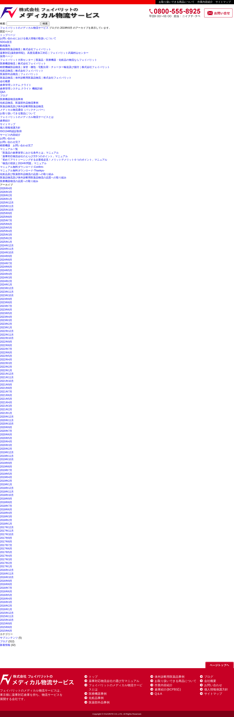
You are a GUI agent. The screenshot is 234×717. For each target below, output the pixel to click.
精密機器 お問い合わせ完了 (16, 145)
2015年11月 (7, 616)
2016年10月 (7, 577)
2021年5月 (6, 398)
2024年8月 (6, 259)
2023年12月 (7, 288)
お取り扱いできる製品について (18, 113)
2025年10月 (7, 209)
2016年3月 (6, 602)
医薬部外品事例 (99, 702)
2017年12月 (7, 527)
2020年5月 (6, 438)
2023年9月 (6, 299)
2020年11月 (7, 420)
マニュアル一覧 (9, 149)
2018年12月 (7, 488)
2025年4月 (6, 231)
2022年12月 (7, 331)
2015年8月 (6, 627)
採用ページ (6, 56)
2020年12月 (7, 416)
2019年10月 (7, 459)
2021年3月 (6, 405)
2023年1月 (6, 327)
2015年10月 (7, 619)
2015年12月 (7, 612)
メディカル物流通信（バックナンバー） (23, 109)
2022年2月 (6, 366)
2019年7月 (6, 470)
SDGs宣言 (6, 42)
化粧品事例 (96, 698)
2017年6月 (6, 548)
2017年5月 (6, 552)
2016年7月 (6, 587)
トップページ (7, 35)
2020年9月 (6, 427)
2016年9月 (6, 580)
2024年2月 (6, 281)
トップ (93, 676)
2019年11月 (7, 455)
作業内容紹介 (205, 1)
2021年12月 (7, 373)
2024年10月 (7, 252)
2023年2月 (6, 323)
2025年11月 (7, 206)
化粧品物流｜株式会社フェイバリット (21, 70)
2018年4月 (6, 512)
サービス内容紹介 (10, 134)
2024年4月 (6, 273)
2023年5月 (6, 313)
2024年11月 (7, 248)
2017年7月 (6, 545)
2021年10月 (7, 381)
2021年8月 (6, 388)
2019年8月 (6, 466)
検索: (3, 23)
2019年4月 (6, 477)
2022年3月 (6, 363)
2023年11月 (7, 291)
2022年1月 (6, 370)
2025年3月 (6, 234)
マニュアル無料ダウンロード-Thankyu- (22, 170)
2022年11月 (7, 334)
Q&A (2, 91)
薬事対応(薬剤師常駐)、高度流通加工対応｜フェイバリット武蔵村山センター (44, 52)
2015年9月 (6, 623)
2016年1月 (6, 609)
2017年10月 (7, 534)
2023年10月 (7, 295)
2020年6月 (6, 434)
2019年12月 (7, 452)
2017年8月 (6, 541)
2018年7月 (6, 505)
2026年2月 (6, 195)
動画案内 (5, 45)
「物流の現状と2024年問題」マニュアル (23, 163)
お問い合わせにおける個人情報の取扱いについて (28, 38)
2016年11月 (7, 573)
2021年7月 (6, 391)
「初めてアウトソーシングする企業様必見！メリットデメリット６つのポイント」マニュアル (53, 159)
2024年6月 (6, 266)
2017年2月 (6, 563)
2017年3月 (6, 559)
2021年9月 (6, 384)
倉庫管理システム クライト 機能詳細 (21, 88)
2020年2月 (6, 448)
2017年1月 (6, 566)
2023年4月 (6, 316)
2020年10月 (7, 423)
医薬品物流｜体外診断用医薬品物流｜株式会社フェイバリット (35, 77)
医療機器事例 (98, 693)
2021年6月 (6, 395)
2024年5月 (6, 270)
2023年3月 (6, 320)
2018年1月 (6, 523)
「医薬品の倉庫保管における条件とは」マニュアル (29, 152)
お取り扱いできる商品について (176, 1)
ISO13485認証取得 (11, 131)
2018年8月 (6, 502)
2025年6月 (6, 224)
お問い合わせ (7, 138)
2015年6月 (6, 630)
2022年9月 (6, 341)
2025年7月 (6, 220)
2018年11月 (7, 491)
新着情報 (5, 645)
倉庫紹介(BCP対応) (168, 689)
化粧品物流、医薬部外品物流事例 (19, 102)
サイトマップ (223, 1)
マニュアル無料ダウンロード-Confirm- (22, 166)
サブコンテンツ (9, 637)
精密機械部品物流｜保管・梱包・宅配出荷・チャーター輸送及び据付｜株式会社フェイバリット (55, 67)
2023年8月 (6, 302)
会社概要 (5, 81)
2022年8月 (6, 345)
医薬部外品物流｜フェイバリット (19, 74)
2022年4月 (6, 359)
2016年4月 (6, 598)
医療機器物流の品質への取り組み (19, 181)
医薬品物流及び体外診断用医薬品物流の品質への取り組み (33, 177)
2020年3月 (6, 445)
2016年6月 (6, 591)
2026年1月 (6, 199)
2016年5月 (6, 595)
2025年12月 (7, 202)
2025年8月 (6, 216)
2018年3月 (6, 516)
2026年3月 (6, 192)
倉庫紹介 (5, 120)
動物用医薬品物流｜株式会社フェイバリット (25, 49)
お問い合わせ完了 (10, 142)
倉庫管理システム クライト (15, 84)
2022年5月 (6, 355)
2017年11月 (7, 530)
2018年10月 (7, 495)
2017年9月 (6, 537)
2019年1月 (6, 484)
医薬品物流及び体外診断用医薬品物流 (21, 106)
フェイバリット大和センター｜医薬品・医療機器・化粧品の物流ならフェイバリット (48, 59)
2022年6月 (6, 352)
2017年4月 (6, 555)
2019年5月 (6, 473)
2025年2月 (6, 238)
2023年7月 (6, 306)
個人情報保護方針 (10, 127)
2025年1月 (6, 241)
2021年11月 (7, 377)
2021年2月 (6, 409)
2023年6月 (6, 309)
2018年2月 (6, 520)
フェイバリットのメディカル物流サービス (24, 27)
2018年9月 (6, 498)
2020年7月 (6, 430)
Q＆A (158, 693)
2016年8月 (6, 584)
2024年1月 (6, 284)
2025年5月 (6, 227)
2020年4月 (6, 441)
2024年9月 (6, 256)
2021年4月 (6, 402)
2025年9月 (6, 213)
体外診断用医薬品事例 (169, 676)
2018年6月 (6, 509)
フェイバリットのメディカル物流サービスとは (27, 117)
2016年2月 (6, 605)
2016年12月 (7, 570)
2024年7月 (6, 263)
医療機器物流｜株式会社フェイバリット (23, 63)
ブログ (4, 95)
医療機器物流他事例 (11, 99)
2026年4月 (6, 188)
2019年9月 (6, 463)
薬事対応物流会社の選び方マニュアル (114, 681)
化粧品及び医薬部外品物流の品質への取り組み (27, 174)
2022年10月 (7, 338)
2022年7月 (6, 348)
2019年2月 (6, 480)
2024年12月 (7, 245)
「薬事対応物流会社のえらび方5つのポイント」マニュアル (34, 156)
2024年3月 (6, 277)
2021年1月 (6, 413)
